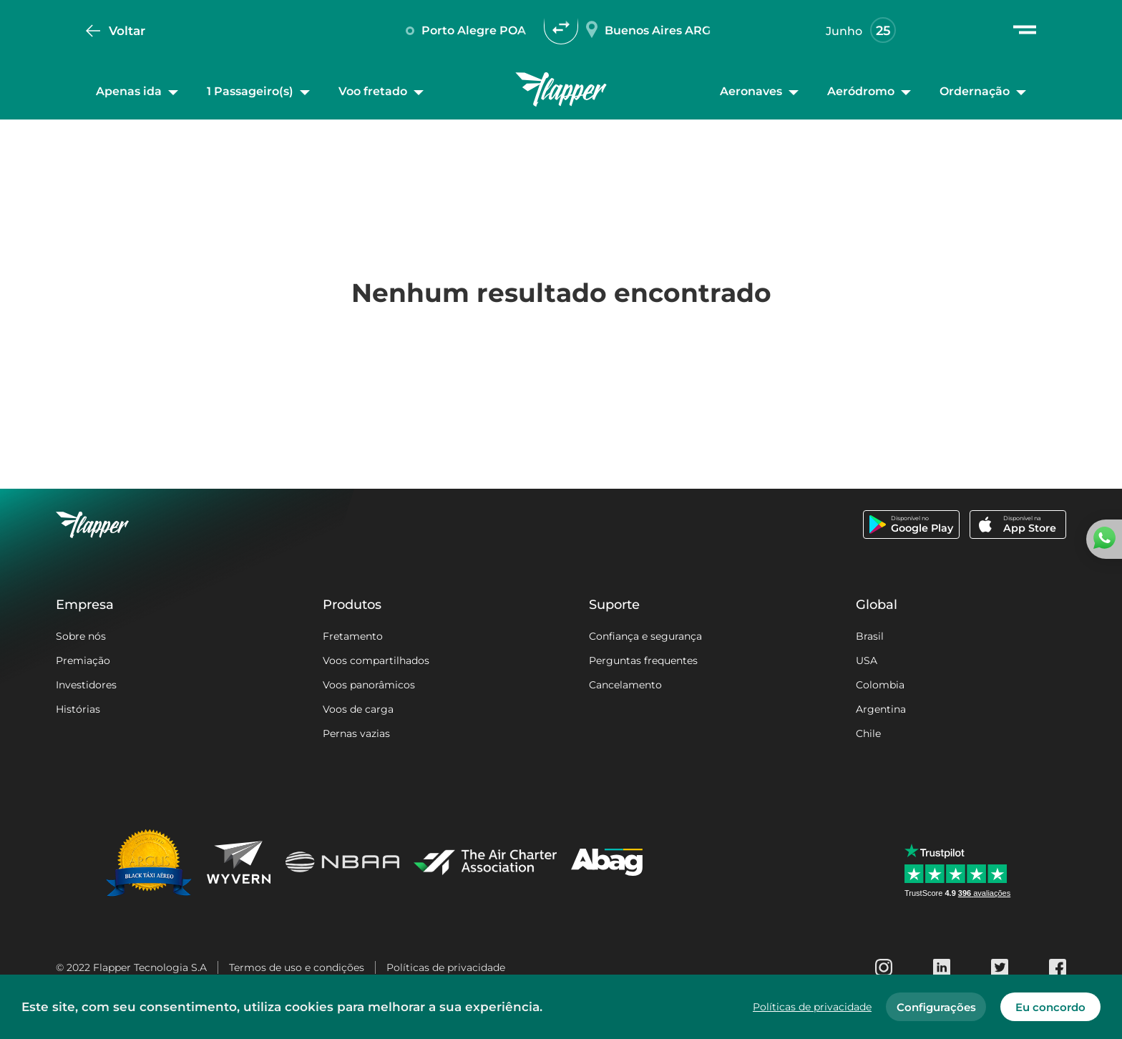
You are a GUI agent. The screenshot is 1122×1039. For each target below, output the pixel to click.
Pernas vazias (356, 733)
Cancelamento (625, 684)
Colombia (880, 684)
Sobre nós (81, 636)
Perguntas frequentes (643, 660)
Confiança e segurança (645, 636)
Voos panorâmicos (369, 684)
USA (866, 660)
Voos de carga (358, 709)
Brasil (870, 636)
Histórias (78, 709)
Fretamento (353, 636)
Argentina (881, 709)
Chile (868, 733)
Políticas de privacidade (445, 967)
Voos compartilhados (376, 660)
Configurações (936, 1007)
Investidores (86, 684)
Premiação (83, 660)
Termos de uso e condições (296, 967)
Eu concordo (1050, 1007)
